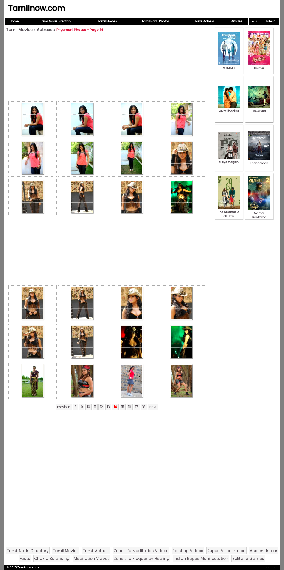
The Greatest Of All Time (229, 212)
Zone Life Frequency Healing (141, 558)
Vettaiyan (259, 109)
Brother (259, 66)
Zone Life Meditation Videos (141, 550)
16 (129, 407)
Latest (270, 21)
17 (136, 407)
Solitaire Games (248, 558)
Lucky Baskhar (229, 109)
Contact (271, 567)
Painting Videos (187, 550)
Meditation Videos (92, 558)
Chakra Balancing (52, 558)
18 (143, 407)
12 (101, 407)
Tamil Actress (204, 21)
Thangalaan (259, 161)
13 (108, 407)
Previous (63, 407)
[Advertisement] (107, 68)
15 (122, 407)
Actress (44, 30)
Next (153, 407)
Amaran (229, 65)
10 (88, 407)
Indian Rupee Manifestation (201, 558)
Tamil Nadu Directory (55, 21)
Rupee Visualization (226, 550)
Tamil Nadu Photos (155, 21)
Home (14, 21)
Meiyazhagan (229, 160)
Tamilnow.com (36, 8)
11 (95, 407)
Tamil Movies (107, 21)
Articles (236, 21)
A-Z (254, 21)
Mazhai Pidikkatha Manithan (259, 215)
